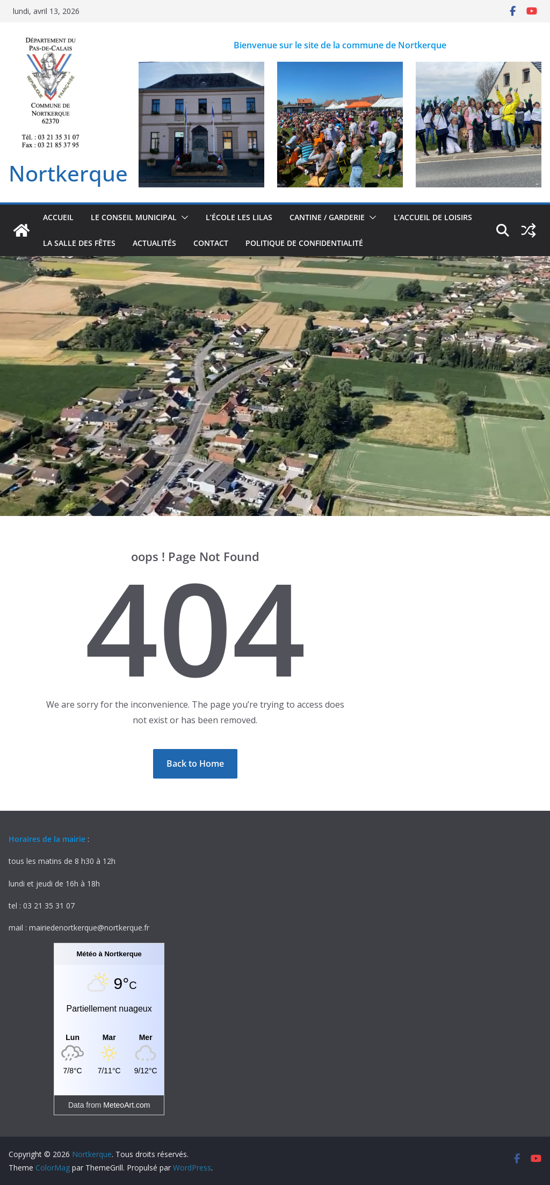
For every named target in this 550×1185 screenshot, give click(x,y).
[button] (183, 217)
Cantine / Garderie (327, 217)
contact (210, 243)
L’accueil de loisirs (433, 217)
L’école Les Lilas (239, 217)
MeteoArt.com (126, 1105)
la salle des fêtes (79, 243)
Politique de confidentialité (304, 243)
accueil (58, 217)
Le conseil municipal (134, 217)
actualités (154, 243)
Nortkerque (68, 173)
